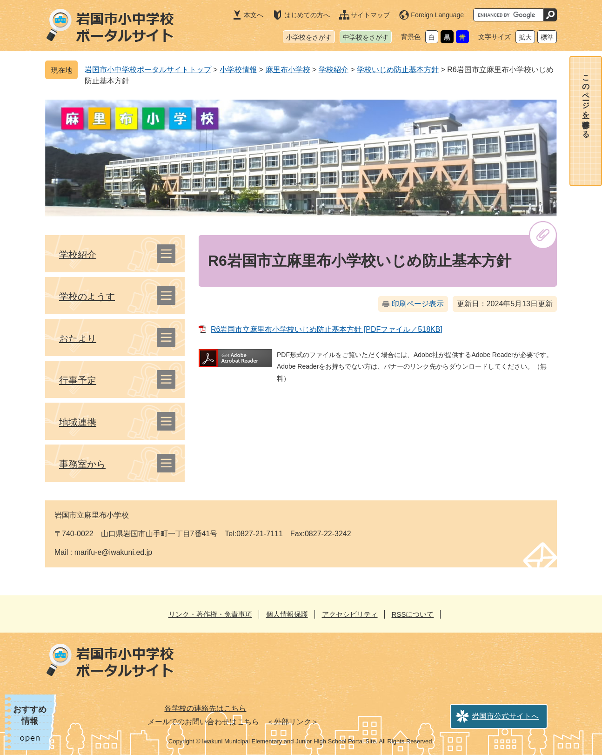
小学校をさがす (309, 37)
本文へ (253, 15)
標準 (547, 37)
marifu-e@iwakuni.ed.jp (113, 552)
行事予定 (77, 380)
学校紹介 (333, 70)
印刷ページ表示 (418, 304)
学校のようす (87, 296)
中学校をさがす (365, 37)
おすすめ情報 (30, 715)
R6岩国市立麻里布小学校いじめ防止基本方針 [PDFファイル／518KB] (326, 329)
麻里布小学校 (288, 70)
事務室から (82, 464)
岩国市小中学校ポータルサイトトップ (148, 70)
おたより (77, 338)
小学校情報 (238, 70)
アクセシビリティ (350, 614)
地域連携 (77, 422)
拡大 (525, 37)
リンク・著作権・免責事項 (210, 614)
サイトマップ (370, 15)
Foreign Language (437, 15)
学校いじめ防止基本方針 (398, 70)
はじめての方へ (307, 15)
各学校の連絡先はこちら (205, 708)
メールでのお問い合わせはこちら (203, 722)
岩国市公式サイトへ (505, 716)
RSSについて (413, 614)
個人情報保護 (287, 614)
